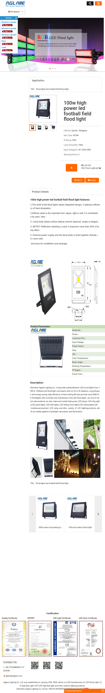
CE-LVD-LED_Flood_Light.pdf (91, 166)
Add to (78, 180)
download (71, 169)
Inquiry (92, 180)
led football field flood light (57, 89)
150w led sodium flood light (80, 527)
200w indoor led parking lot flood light (51, 527)
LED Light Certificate (62, 618)
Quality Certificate (9, 618)
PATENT (31, 618)
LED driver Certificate (88, 618)
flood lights (41, 89)
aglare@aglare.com (12, 676)
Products (14, 11)
